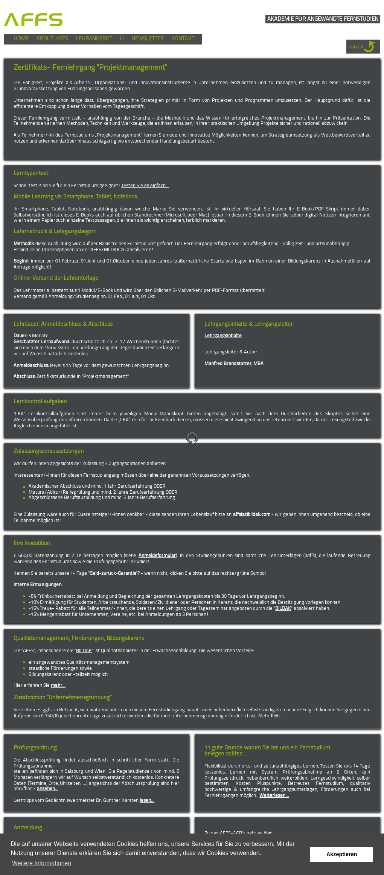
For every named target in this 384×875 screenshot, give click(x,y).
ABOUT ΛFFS (52, 39)
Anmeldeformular (157, 555)
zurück (356, 47)
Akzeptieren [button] (341, 854)
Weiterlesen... (274, 795)
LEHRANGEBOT (94, 39)
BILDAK (283, 608)
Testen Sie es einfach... (145, 185)
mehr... (58, 685)
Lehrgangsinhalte (223, 335)
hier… (277, 716)
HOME (21, 39)
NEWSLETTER (147, 39)
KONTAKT (182, 39)
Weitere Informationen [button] (41, 863)
